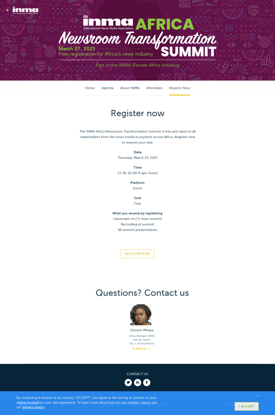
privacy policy (33, 407)
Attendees (154, 88)
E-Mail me (140, 349)
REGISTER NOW (137, 254)
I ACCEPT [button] (246, 406)
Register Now (179, 88)
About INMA (130, 88)
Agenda (107, 88)
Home (90, 88)
